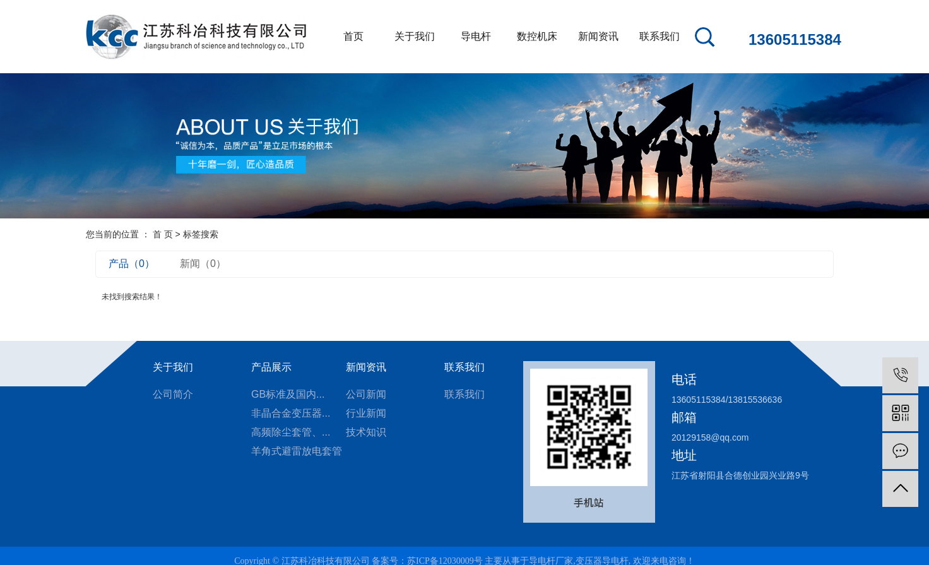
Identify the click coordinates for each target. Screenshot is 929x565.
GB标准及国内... (287, 394)
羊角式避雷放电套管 (296, 451)
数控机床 (537, 36)
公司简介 (173, 394)
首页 (353, 36)
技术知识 (366, 432)
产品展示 (271, 367)
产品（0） (132, 263)
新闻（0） (203, 263)
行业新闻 (366, 413)
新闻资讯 (598, 36)
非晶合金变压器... (290, 413)
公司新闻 (366, 394)
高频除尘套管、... (290, 432)
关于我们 (414, 36)
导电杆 (476, 36)
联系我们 (659, 36)
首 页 (163, 234)
